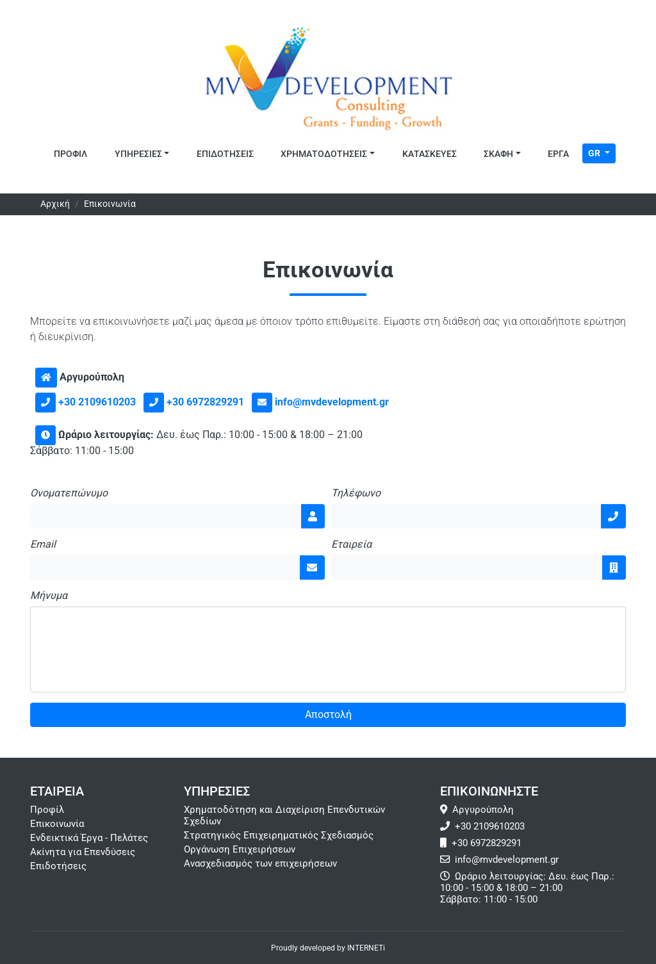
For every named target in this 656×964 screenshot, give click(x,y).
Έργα (558, 154)
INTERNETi (366, 948)
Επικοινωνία (57, 823)
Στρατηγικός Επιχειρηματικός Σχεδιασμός (278, 835)
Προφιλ (70, 154)
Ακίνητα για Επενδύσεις (82, 852)
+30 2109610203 (97, 402)
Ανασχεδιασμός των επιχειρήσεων (260, 863)
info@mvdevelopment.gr (332, 402)
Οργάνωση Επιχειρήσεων (239, 849)
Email (43, 544)
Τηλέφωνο (356, 493)
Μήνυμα (48, 595)
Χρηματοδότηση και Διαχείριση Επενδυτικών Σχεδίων (284, 815)
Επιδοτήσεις (58, 866)
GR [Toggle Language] (595, 153)
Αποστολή (328, 714)
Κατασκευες (429, 154)
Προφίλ (47, 809)
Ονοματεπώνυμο (69, 493)
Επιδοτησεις (225, 154)
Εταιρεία (351, 544)
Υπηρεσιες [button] (138, 154)
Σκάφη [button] (498, 154)
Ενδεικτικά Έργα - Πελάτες (89, 838)
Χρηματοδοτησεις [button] (324, 154)
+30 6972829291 (205, 402)
